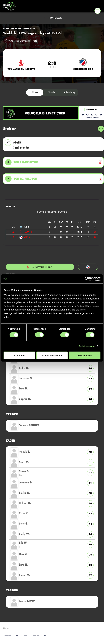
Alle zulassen (84, 355)
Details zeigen (86, 346)
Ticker (35, 92)
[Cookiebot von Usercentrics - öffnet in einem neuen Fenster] (87, 279)
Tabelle (52, 92)
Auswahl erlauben (52, 355)
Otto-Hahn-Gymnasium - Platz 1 (24, 40)
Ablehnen (19, 355)
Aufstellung (69, 92)
